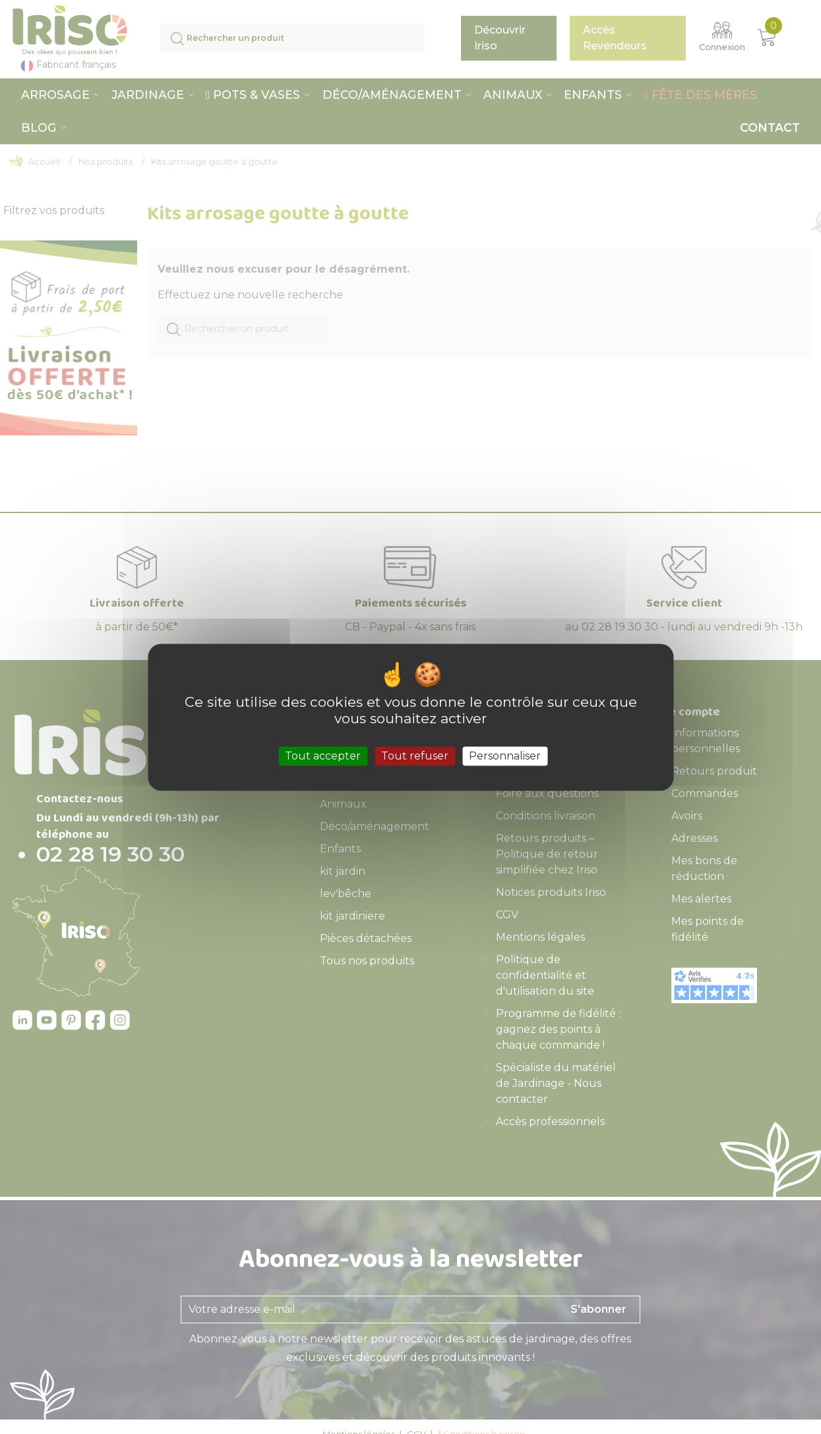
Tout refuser (414, 756)
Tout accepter (323, 756)
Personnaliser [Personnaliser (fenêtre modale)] (505, 756)
